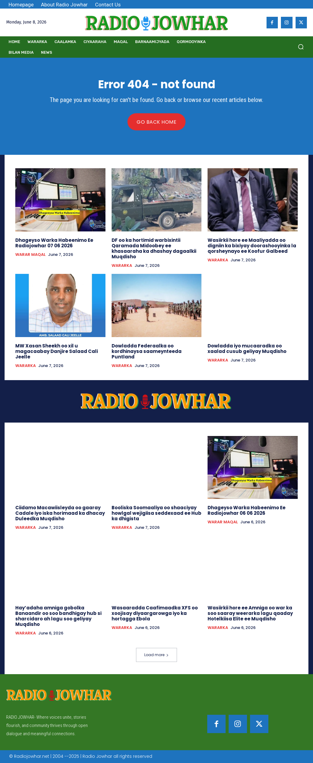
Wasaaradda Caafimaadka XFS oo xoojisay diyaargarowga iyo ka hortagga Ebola (155, 613)
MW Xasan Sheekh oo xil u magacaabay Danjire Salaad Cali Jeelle (56, 351)
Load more (156, 654)
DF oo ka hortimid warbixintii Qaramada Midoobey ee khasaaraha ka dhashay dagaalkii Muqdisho (154, 248)
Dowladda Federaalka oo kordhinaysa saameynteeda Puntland (147, 351)
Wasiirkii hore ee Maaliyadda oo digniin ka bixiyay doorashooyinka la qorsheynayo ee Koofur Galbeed (252, 245)
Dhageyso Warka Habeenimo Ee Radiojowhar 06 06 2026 (246, 510)
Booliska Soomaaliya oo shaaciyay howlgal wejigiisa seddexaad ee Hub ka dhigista (156, 513)
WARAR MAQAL (30, 254)
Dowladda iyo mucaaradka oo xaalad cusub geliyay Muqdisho (247, 348)
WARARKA (122, 265)
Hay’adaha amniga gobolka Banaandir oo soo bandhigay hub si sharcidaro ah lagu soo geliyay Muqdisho (58, 616)
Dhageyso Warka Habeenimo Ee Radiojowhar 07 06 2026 (54, 243)
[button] (301, 47)
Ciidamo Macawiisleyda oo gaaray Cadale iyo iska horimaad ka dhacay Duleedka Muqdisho (60, 513)
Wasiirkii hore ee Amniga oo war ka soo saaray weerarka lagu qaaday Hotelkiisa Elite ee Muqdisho (250, 613)
